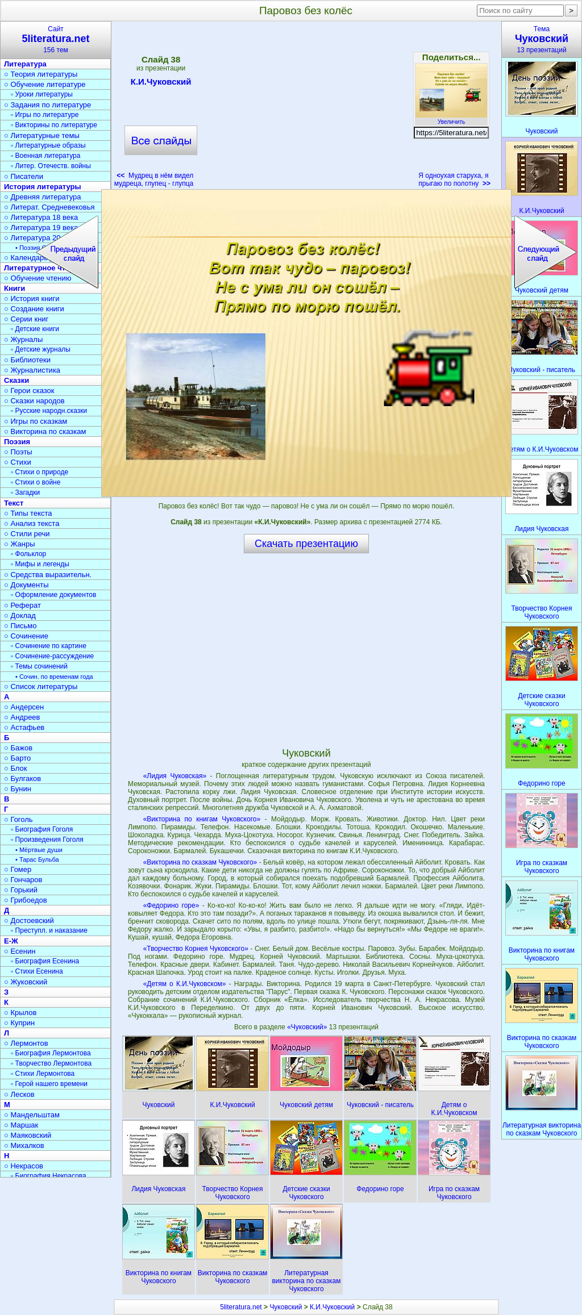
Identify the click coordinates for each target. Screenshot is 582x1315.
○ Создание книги (34, 308)
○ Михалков (24, 1145)
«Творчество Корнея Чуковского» (195, 949)
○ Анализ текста (31, 523)
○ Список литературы (40, 686)
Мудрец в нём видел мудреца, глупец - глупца (154, 179)
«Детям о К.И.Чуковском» (184, 984)
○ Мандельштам (32, 1115)
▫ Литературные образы (48, 145)
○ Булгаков (22, 778)
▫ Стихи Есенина (37, 971)
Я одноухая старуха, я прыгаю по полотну (454, 179)
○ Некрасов (23, 1166)
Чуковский (285, 1307)
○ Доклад (20, 615)
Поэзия (17, 441)
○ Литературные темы (42, 135)
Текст (13, 503)
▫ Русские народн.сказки (49, 411)
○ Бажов (18, 748)
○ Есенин (19, 951)
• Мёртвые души (39, 849)
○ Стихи (17, 462)
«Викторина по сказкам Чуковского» (200, 862)
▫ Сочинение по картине (48, 646)
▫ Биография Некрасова (48, 1176)
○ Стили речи (27, 533)
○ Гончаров (23, 879)
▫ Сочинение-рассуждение (52, 656)
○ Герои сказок (29, 390)
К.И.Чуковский (161, 83)
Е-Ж (11, 941)
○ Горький (21, 890)
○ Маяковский (27, 1135)
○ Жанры (19, 544)
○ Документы (26, 585)
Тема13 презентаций (541, 39)
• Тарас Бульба (37, 859)
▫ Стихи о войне (35, 482)
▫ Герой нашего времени (49, 1084)
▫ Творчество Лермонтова (51, 1063)
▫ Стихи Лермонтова (42, 1074)
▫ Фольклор (28, 554)
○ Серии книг (26, 319)
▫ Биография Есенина (45, 961)
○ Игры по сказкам (35, 421)
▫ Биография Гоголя (42, 829)
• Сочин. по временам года (54, 676)
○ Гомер (17, 869)
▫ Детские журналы (40, 349)
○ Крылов (20, 1012)
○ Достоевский (29, 920)
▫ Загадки (25, 492)
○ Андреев (22, 717)
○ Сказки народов (34, 400)
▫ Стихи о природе (39, 472)
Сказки (16, 380)
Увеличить (451, 118)
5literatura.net (240, 1307)
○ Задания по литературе (47, 105)
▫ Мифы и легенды (40, 564)
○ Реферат (22, 605)
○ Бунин (17, 788)
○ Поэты (18, 452)
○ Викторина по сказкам (45, 431)
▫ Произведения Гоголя (47, 840)
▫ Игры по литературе (44, 115)
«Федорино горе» (171, 905)
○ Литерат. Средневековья (49, 207)
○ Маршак (21, 1125)
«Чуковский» (308, 1027)
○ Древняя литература (42, 197)
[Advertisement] (305, 107)
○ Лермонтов (26, 1043)
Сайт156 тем (56, 39)
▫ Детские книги (35, 329)
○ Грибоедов (25, 900)
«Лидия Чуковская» (174, 776)
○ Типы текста (28, 513)
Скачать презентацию (306, 543)
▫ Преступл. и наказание (49, 930)
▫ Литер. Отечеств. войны (51, 166)
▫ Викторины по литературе (54, 125)
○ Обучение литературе (45, 84)
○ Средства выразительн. (48, 574)
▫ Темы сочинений (39, 666)
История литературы (42, 186)
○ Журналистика (32, 370)
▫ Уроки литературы (42, 94)
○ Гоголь (18, 819)
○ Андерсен (24, 707)
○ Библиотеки (27, 360)
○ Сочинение (26, 636)
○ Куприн (19, 1022)
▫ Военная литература (45, 156)
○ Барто (17, 758)
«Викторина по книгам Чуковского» (201, 819)
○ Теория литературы (40, 74)
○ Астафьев (24, 727)
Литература (25, 64)
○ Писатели (23, 176)
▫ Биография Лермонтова (51, 1053)
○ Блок (15, 768)
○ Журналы (23, 339)
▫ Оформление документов (53, 595)
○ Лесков (19, 1094)
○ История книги (32, 298)
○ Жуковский (25, 982)
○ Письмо (20, 625)
